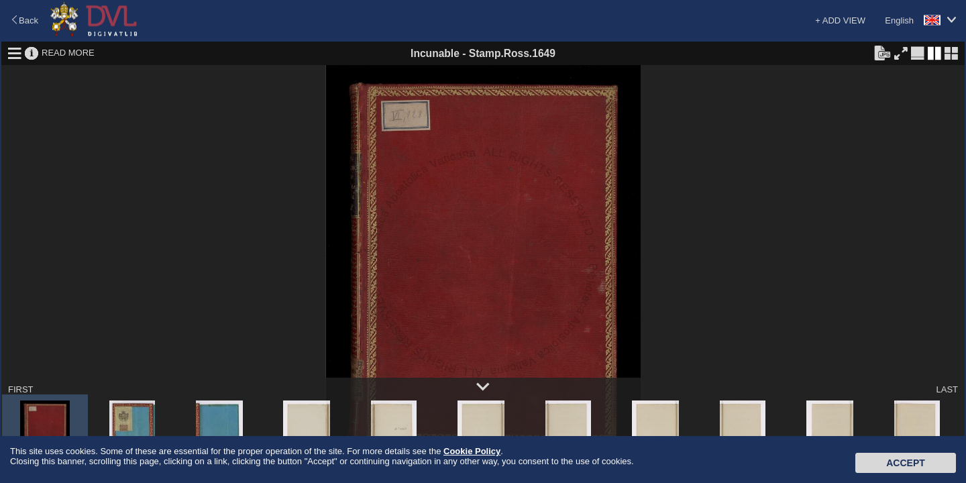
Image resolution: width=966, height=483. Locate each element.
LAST (947, 389)
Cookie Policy (471, 451)
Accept (905, 463)
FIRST (21, 389)
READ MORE (68, 53)
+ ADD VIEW (840, 20)
